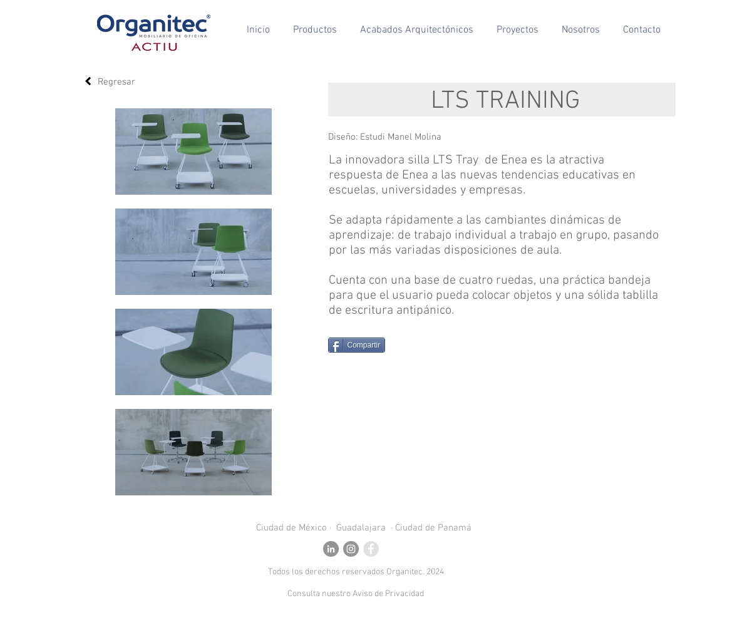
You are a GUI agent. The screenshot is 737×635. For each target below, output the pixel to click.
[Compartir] (357, 345)
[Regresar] (88, 81)
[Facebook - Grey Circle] (371, 549)
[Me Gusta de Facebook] (433, 345)
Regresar (116, 82)
